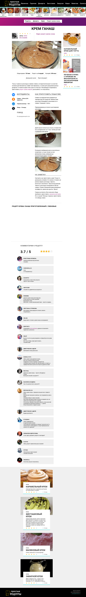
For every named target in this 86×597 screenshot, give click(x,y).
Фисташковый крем (34, 515)
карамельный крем (55, 194)
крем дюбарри (33, 328)
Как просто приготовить (13, 593)
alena (25, 36)
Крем (27, 484)
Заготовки (51, 3)
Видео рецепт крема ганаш (45, 34)
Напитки (75, 3)
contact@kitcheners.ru (76, 593)
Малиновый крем (35, 550)
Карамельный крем (36, 487)
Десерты (41, 3)
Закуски (60, 3)
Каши (67, 3)
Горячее (33, 3)
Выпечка (24, 3)
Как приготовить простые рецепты (12, 3)
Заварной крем (34, 576)
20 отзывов (23, 37)
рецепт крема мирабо (26, 89)
